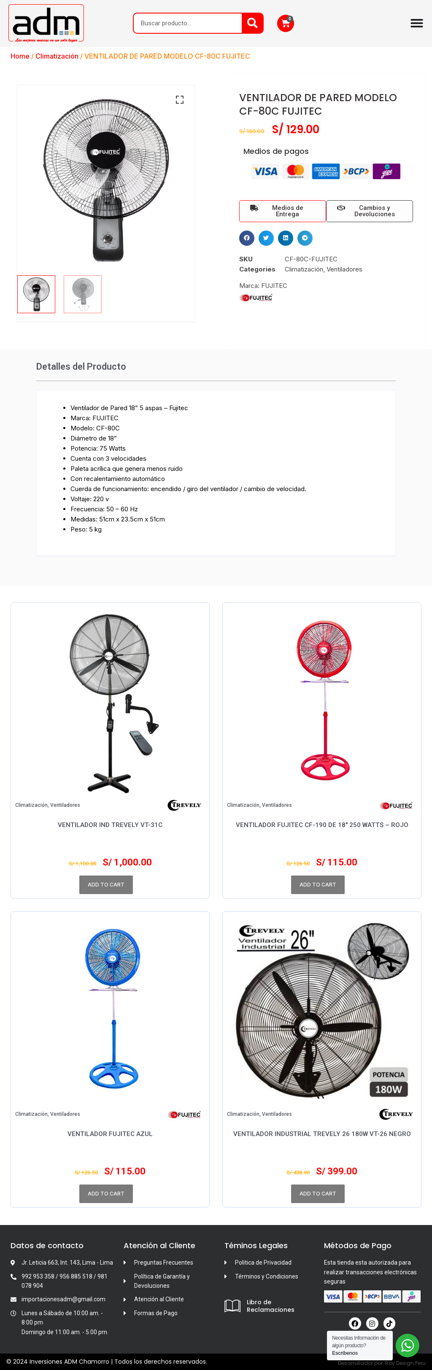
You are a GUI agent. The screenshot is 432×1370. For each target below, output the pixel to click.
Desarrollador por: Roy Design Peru (382, 1363)
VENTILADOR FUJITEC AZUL (110, 1134)
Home (20, 56)
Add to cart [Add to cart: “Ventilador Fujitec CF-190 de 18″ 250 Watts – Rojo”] (318, 884)
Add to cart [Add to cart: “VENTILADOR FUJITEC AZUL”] (106, 1193)
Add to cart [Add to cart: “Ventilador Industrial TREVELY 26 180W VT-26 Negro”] (318, 1193)
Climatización (56, 56)
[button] (246, 238)
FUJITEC (274, 286)
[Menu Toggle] (417, 23)
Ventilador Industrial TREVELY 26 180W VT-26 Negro (322, 1134)
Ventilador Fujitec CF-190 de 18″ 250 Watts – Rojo (322, 825)
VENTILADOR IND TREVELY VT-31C (110, 825)
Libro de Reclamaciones (270, 1306)
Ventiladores (344, 269)
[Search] (252, 23)
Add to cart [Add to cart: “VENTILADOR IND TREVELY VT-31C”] (106, 884)
